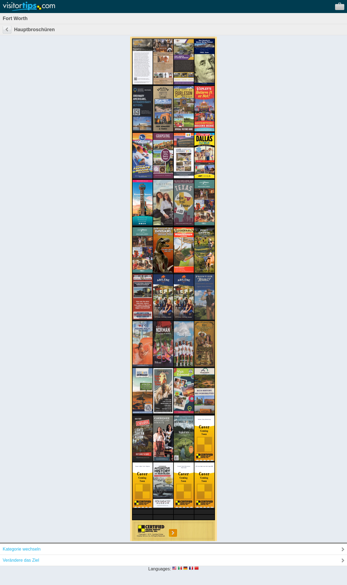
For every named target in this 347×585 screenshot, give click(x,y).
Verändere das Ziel (21, 560)
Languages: (159, 569)
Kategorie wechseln (22, 549)
